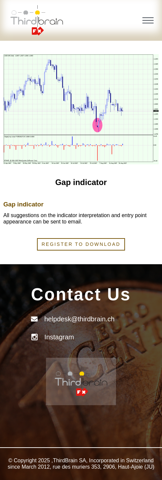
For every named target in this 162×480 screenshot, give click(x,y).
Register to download (81, 244)
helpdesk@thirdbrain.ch (79, 319)
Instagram (59, 337)
